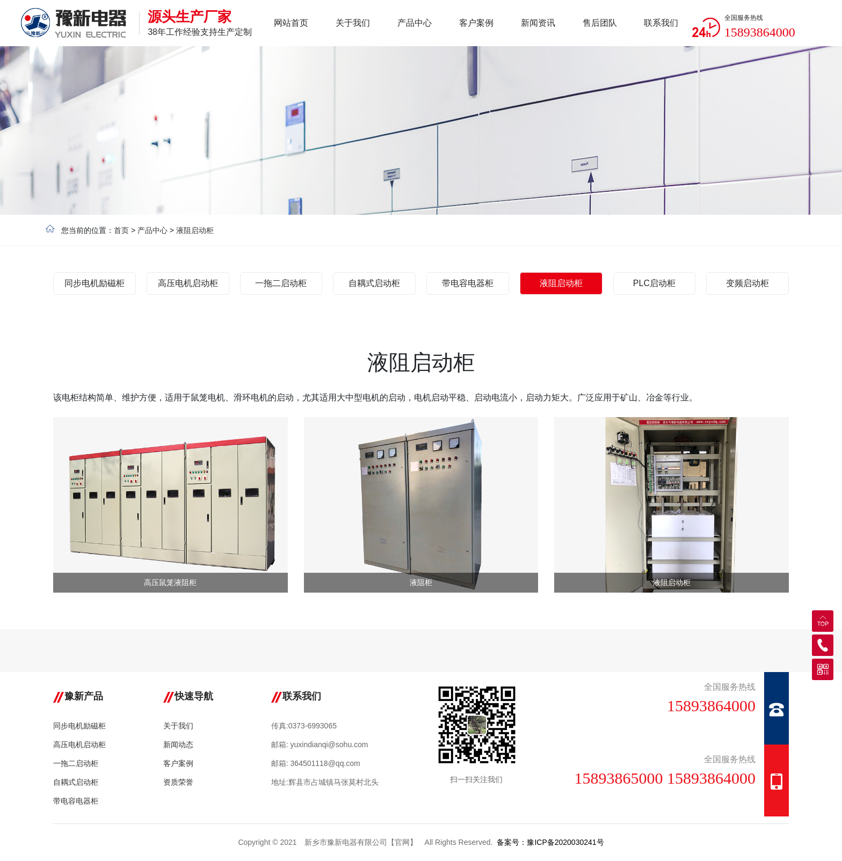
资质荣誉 (178, 782)
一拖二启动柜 (75, 763)
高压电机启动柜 (79, 744)
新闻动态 (178, 744)
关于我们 (178, 725)
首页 (121, 230)
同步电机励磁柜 (79, 725)
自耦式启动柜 (75, 782)
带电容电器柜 (75, 801)
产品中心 (152, 230)
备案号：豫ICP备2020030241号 (550, 842)
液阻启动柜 (195, 230)
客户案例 (178, 763)
